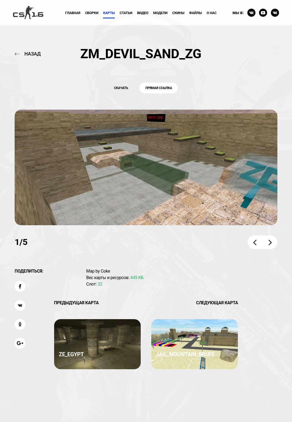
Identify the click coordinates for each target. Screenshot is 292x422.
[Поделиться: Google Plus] (20, 343)
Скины (178, 13)
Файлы (195, 13)
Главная (72, 13)
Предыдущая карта (76, 302)
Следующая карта (217, 302)
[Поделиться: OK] (20, 324)
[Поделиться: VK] (20, 305)
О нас (212, 13)
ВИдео (142, 13)
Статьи (126, 13)
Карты (109, 13)
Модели (160, 13)
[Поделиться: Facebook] (20, 286)
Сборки (91, 13)
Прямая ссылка (158, 88)
